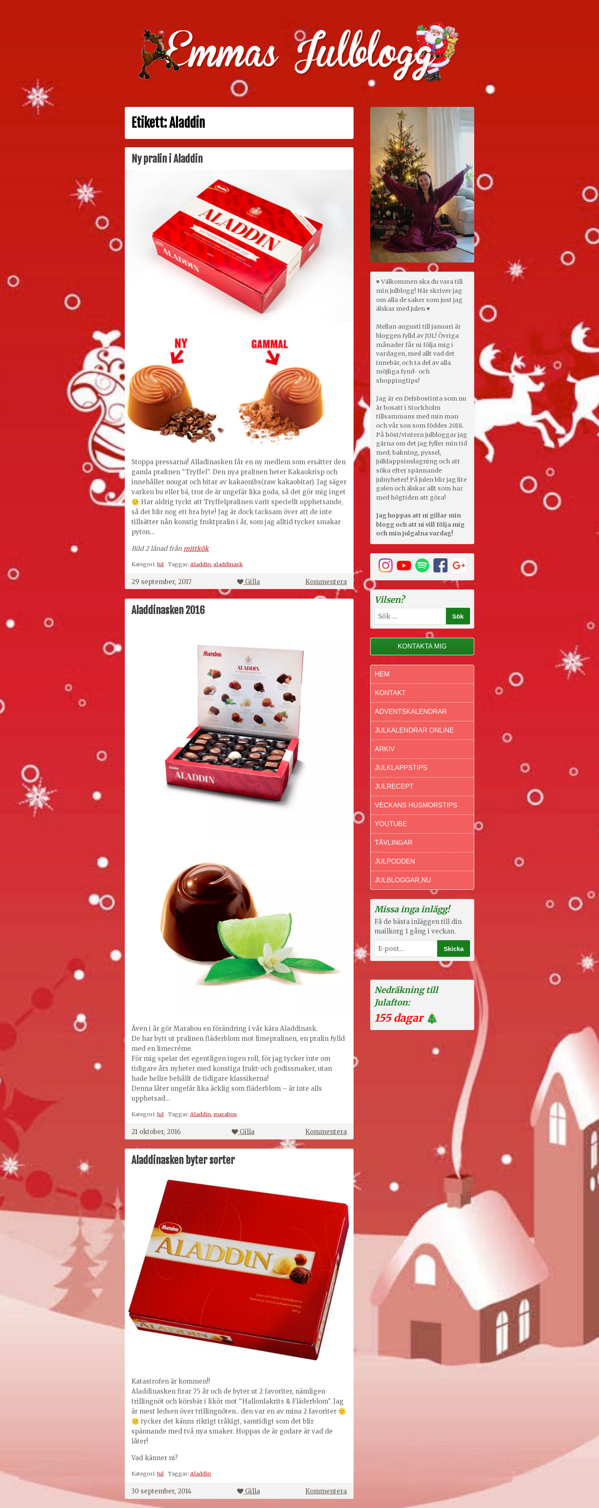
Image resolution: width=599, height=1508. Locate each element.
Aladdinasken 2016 (168, 610)
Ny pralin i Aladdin (167, 159)
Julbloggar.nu (403, 880)
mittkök (196, 548)
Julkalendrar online (414, 730)
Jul (160, 564)
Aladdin (200, 564)
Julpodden (395, 861)
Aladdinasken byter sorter (183, 1160)
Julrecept (394, 786)
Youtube (391, 823)
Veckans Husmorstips (416, 805)
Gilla (248, 582)
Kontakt (390, 692)
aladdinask (228, 564)
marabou (225, 1114)
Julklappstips (401, 767)
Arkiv (385, 749)
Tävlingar (394, 842)
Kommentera (326, 582)
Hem (382, 674)
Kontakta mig (422, 646)
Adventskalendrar (411, 711)
